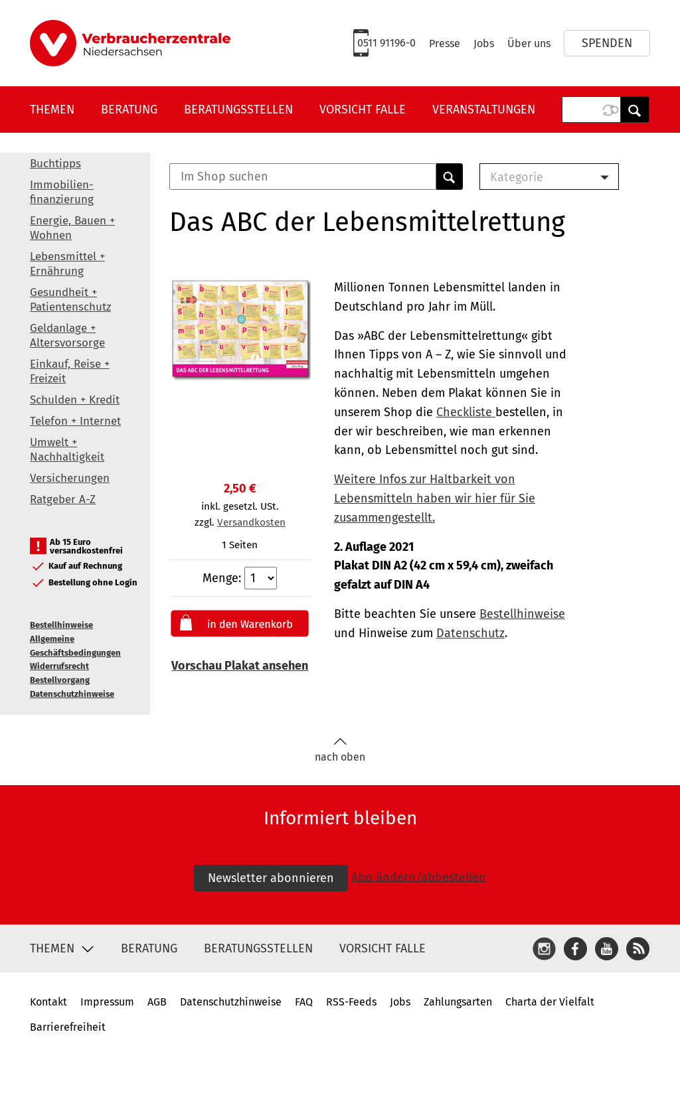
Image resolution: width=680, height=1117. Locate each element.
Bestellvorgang (60, 680)
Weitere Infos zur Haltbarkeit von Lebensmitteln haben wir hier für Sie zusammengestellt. (434, 498)
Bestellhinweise (61, 625)
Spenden (607, 43)
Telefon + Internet (75, 421)
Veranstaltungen (483, 109)
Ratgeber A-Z (63, 499)
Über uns (529, 43)
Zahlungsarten (458, 1002)
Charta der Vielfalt (549, 1002)
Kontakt (48, 1002)
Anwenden (634, 109)
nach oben (340, 750)
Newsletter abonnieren (271, 878)
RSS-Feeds (351, 1002)
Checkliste (465, 412)
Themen (52, 109)
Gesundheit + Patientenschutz (70, 299)
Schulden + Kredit (75, 400)
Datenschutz (470, 633)
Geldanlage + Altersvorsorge (67, 335)
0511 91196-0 (386, 43)
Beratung (129, 109)
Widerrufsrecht (59, 666)
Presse (444, 43)
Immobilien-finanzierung (62, 192)
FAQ (304, 1002)
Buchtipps (55, 164)
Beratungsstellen (238, 109)
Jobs (483, 43)
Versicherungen (70, 478)
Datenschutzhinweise (72, 694)
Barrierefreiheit (68, 1027)
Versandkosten (251, 522)
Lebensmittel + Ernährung (67, 264)
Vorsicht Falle (362, 109)
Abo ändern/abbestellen (418, 876)
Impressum (107, 1002)
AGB (157, 1002)
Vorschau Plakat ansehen (239, 665)
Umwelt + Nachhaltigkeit (67, 449)
